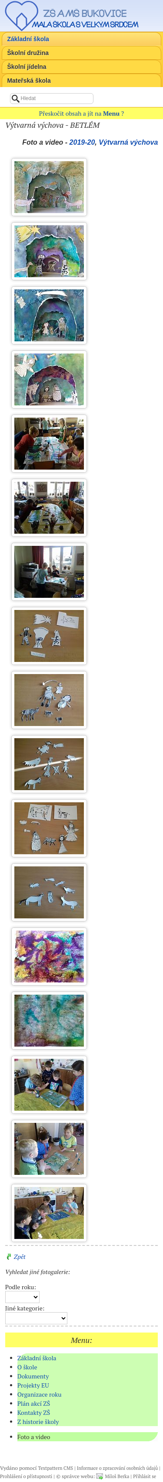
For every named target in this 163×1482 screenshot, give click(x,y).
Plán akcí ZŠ (33, 1403)
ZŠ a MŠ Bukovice (84, 13)
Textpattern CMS (55, 1468)
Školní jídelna (26, 66)
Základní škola (28, 39)
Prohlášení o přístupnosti (26, 1476)
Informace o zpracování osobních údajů (117, 1468)
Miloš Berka (117, 1476)
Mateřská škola (28, 80)
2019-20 (82, 142)
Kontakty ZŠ (33, 1412)
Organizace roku (39, 1394)
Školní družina (28, 52)
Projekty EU (33, 1385)
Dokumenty (33, 1376)
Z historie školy (38, 1421)
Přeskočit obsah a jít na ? (81, 113)
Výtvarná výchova (128, 142)
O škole (27, 1367)
